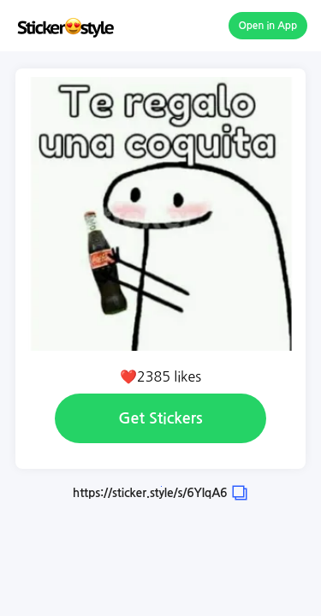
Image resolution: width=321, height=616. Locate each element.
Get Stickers (160, 418)
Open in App (268, 26)
